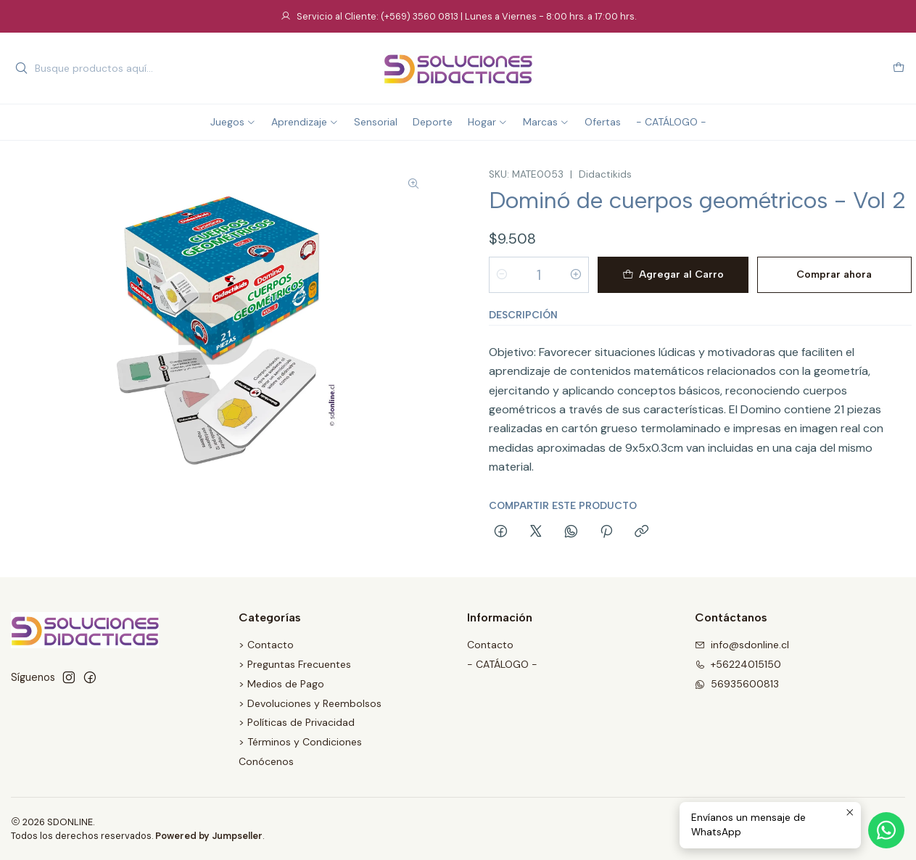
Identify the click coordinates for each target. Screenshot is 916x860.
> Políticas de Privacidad (297, 722)
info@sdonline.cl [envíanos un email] (742, 644)
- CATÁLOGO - (502, 664)
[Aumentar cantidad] (576, 274)
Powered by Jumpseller (209, 836)
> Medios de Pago (281, 683)
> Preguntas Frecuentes (295, 664)
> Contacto (266, 644)
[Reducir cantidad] (502, 274)
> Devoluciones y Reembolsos (310, 703)
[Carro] (898, 68)
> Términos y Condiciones (300, 741)
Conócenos (266, 761)
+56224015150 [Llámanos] (738, 664)
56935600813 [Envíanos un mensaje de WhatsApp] (737, 683)
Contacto (490, 644)
